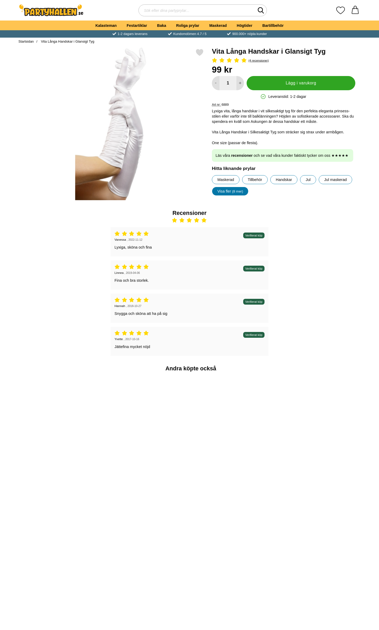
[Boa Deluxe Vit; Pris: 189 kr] (46, 496)
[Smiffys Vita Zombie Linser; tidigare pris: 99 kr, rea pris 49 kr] (218, 410)
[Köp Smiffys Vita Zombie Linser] (218, 447)
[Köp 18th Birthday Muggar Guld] (103, 447)
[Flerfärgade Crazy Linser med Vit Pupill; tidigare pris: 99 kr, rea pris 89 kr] (333, 496)
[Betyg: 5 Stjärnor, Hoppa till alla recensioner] (283, 60)
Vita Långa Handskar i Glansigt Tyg (67, 41)
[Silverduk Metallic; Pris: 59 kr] (218, 496)
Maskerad (218, 25)
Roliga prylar (187, 25)
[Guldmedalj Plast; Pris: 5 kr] (46, 410)
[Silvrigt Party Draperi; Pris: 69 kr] (333, 410)
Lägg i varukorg (301, 83)
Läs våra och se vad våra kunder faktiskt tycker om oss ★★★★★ (282, 155)
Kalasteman (106, 25)
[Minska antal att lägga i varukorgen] (216, 83)
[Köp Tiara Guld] (275, 447)
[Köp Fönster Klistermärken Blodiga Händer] (275, 533)
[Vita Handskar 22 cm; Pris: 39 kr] (104, 496)
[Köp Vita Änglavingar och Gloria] (160, 533)
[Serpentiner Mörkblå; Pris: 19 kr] (161, 410)
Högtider (244, 25)
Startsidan (26, 41)
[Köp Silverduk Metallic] (218, 533)
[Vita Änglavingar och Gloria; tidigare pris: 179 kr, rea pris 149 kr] (161, 496)
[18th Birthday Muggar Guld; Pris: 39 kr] (104, 410)
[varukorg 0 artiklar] (355, 10)
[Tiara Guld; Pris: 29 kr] (275, 410)
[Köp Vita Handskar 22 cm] (103, 533)
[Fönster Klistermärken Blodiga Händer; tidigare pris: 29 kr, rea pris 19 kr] (275, 496)
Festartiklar (137, 25)
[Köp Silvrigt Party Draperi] (332, 447)
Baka (161, 25)
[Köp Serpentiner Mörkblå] (160, 447)
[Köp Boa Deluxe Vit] (46, 533)
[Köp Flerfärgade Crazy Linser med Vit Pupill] (332, 533)
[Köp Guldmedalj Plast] (46, 447)
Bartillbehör (273, 25)
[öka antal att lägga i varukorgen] (240, 83)
